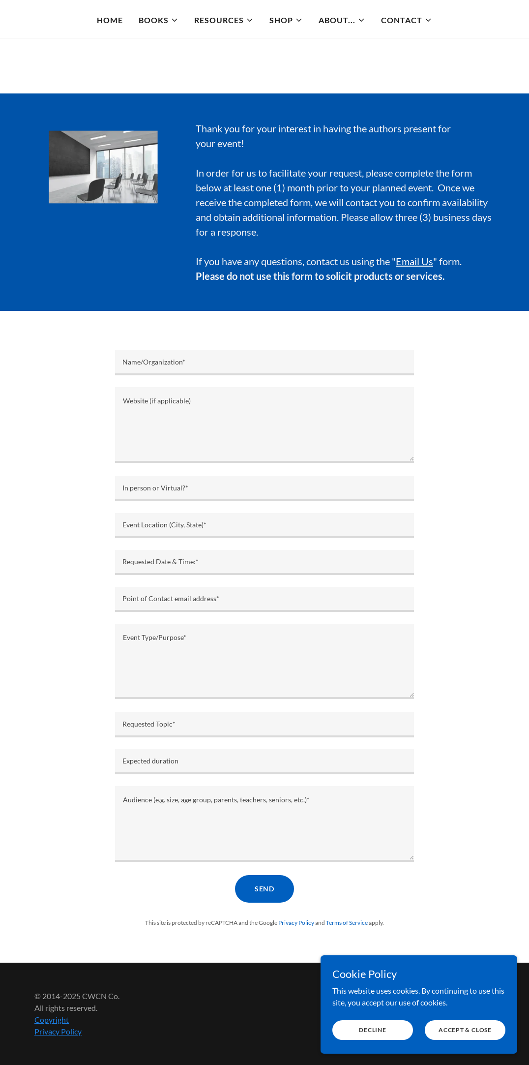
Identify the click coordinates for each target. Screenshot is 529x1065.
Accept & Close (465, 1030)
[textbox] (264, 362)
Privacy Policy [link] (296, 922)
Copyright (51, 1019)
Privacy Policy (58, 1031)
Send (265, 888)
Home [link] (110, 20)
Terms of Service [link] (347, 922)
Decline (372, 1030)
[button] (158, 20)
